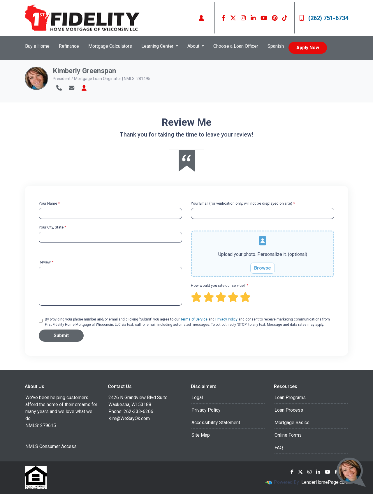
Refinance (69, 46)
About (193, 46)
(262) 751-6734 (323, 18)
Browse (262, 268)
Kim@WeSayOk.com (129, 418)
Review (46, 262)
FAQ (279, 447)
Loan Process (289, 410)
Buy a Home (37, 46)
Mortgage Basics (292, 422)
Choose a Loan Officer (235, 46)
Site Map (200, 435)
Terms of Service (193, 319)
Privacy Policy (226, 319)
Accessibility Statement (215, 422)
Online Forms (288, 435)
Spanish (276, 46)
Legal (197, 397)
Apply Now (307, 47)
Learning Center (158, 46)
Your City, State (52, 227)
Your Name (49, 203)
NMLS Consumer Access (51, 446)
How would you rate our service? (219, 285)
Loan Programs (290, 397)
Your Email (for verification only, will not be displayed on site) (243, 203)
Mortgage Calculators (110, 46)
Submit (61, 335)
